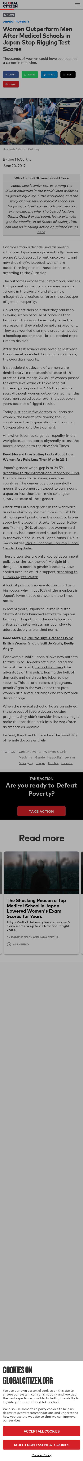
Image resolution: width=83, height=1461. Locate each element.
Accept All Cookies (41, 1431)
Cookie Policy (41, 1455)
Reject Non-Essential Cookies (41, 1444)
